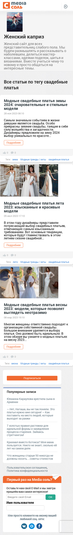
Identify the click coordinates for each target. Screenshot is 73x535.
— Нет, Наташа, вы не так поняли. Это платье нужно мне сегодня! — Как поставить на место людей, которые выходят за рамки (31, 413)
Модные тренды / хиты (33, 159)
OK (50, 497)
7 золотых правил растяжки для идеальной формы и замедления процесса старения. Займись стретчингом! (28, 430)
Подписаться (32, 378)
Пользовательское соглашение (27, 467)
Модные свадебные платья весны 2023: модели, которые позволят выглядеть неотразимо (35, 308)
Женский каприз (24, 36)
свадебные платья (58, 159)
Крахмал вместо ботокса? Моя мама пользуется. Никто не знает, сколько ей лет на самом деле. (32, 445)
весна (14, 363)
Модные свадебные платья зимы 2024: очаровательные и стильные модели (36, 104)
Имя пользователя (20, 502)
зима (15, 159)
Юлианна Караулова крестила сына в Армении (31, 400)
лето (15, 261)
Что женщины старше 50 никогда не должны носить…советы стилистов (30, 457)
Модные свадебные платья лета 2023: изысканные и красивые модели (34, 207)
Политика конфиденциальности (27, 470)
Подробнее (13, 142)
